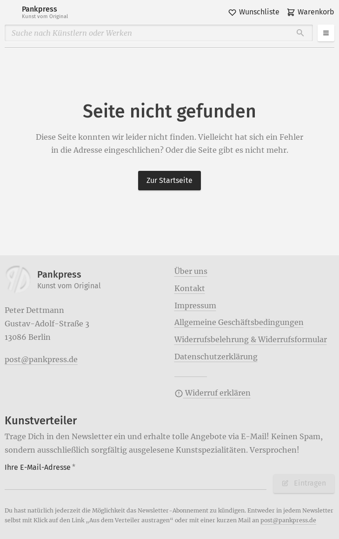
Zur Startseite (169, 180)
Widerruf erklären (212, 392)
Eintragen (303, 483)
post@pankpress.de (41, 359)
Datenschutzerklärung (216, 356)
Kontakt (189, 288)
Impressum (195, 305)
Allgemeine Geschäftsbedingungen (239, 322)
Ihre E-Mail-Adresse (40, 467)
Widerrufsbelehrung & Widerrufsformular (250, 339)
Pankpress (45, 12)
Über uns (190, 271)
